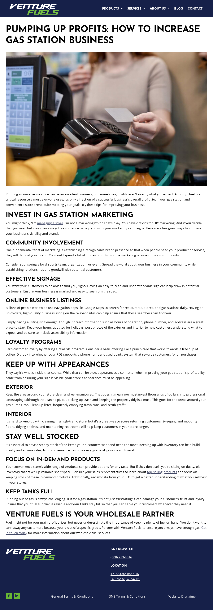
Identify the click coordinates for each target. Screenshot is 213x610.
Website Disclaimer (182, 596)
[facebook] (9, 596)
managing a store (50, 223)
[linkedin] (17, 596)
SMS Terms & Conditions (127, 596)
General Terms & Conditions (72, 596)
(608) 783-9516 (121, 557)
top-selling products (162, 472)
